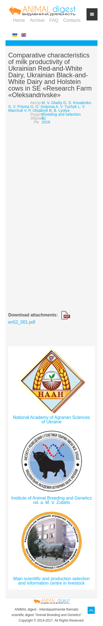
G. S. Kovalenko (77, 103)
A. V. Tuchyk (66, 106)
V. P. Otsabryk (36, 110)
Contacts (71, 20)
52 (44, 118)
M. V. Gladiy (52, 103)
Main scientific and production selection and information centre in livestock (51, 580)
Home (19, 20)
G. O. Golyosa (42, 106)
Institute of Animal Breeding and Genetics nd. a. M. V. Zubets (51, 500)
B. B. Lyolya (59, 110)
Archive (37, 20)
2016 (46, 122)
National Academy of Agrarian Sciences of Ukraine (51, 419)
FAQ (53, 20)
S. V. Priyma (18, 106)
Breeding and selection (61, 114)
